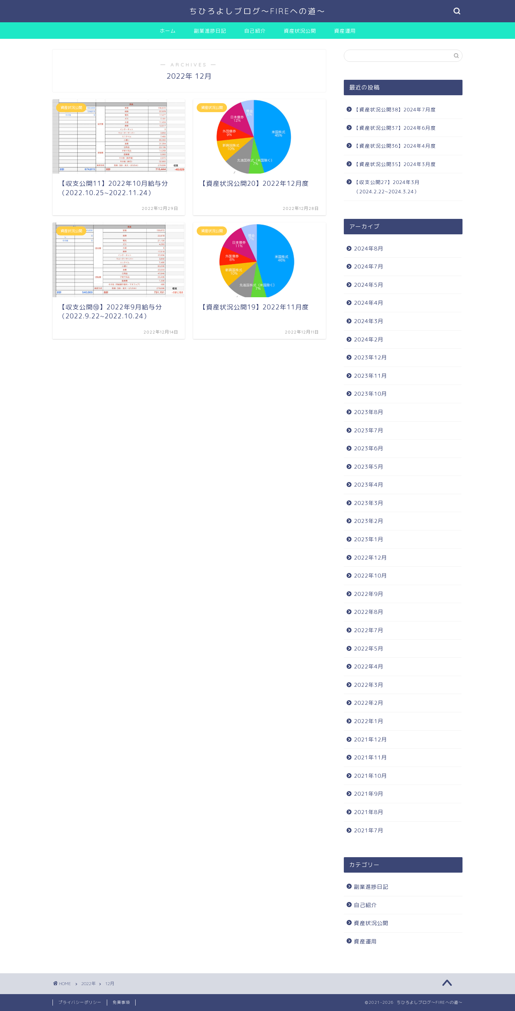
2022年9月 (368, 594)
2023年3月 (368, 503)
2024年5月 (368, 285)
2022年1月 (368, 721)
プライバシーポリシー (79, 1002)
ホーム (168, 31)
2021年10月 (370, 776)
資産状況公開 (300, 31)
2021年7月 (368, 830)
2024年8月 (368, 248)
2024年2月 (368, 339)
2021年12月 (370, 739)
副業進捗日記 (210, 31)
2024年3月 (368, 321)
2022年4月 (368, 666)
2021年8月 (368, 812)
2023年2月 (368, 521)
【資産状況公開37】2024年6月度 (395, 127)
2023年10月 (370, 393)
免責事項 (121, 1002)
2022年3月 (368, 685)
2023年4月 (368, 484)
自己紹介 (255, 31)
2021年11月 (370, 757)
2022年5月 (368, 648)
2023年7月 (368, 430)
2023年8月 (368, 412)
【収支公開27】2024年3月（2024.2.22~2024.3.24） (387, 187)
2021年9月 (368, 794)
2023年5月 (368, 466)
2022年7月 (368, 630)
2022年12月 (370, 557)
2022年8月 (368, 612)
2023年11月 (370, 376)
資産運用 (345, 31)
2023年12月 (370, 357)
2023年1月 (368, 539)
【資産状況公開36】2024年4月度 (395, 145)
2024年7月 (368, 266)
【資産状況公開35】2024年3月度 (395, 164)
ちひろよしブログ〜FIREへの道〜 (257, 11)
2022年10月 (370, 575)
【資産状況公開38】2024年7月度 (395, 109)
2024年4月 (368, 303)
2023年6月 (368, 448)
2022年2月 (368, 703)
